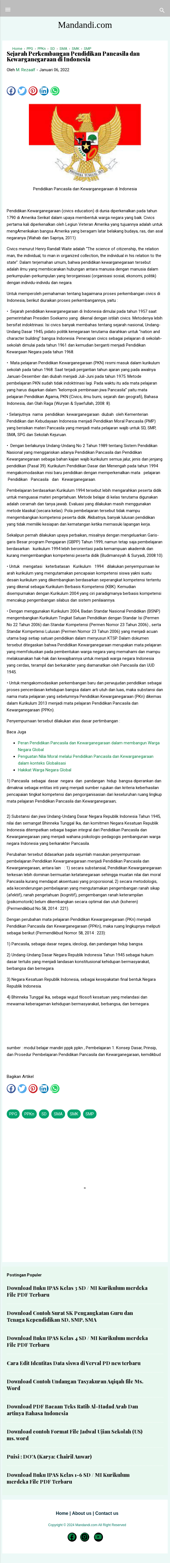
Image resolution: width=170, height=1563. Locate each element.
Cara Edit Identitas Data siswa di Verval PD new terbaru (74, 1363)
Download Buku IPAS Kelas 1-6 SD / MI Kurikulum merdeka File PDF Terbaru (68, 1478)
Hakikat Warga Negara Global (44, 769)
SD (44, 1114)
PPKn (29, 1114)
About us (81, 1513)
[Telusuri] (162, 11)
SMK (74, 1114)
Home (62, 1513)
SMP (90, 1114)
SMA (58, 1114)
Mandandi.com (85, 25)
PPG (13, 1114)
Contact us (106, 1513)
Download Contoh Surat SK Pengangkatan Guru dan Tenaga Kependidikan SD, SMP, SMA (70, 1316)
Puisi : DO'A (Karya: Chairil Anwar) (49, 1456)
